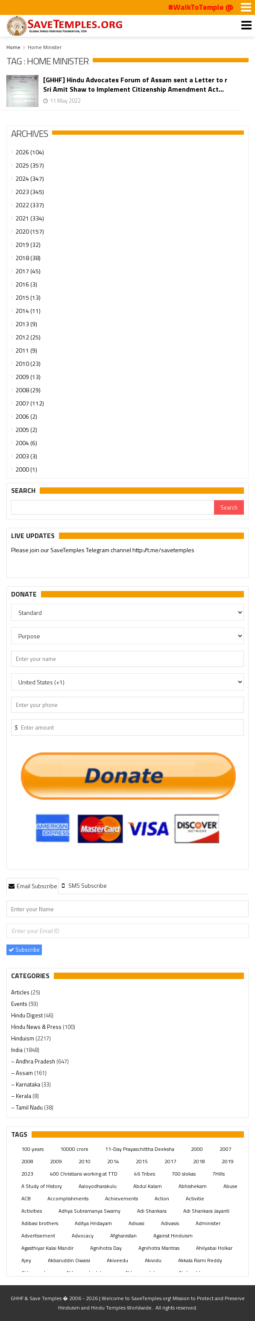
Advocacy (83, 1235)
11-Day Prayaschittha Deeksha (139, 1149)
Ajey (26, 1260)
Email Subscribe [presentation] (32, 885)
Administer (208, 1223)
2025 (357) (29, 165)
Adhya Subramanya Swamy (89, 1211)
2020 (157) (29, 231)
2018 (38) (28, 257)
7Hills (218, 1174)
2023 (27, 1174)
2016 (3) (26, 284)
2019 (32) (28, 244)
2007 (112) (29, 403)
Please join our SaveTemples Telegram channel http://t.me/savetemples (102, 550)
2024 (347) (29, 178)
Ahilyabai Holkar (214, 1248)
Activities (31, 1211)
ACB (26, 1198)
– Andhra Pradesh (33, 1061)
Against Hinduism (173, 1235)
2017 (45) (28, 271)
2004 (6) (26, 442)
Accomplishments (67, 1198)
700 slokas (184, 1174)
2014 (113, 1161)
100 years (32, 1149)
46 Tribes (144, 1174)
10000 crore (74, 1149)
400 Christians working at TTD (83, 1174)
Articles (21, 992)
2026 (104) (29, 152)
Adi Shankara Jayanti (206, 1211)
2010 (85, 1161)
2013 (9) (26, 323)
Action (162, 1198)
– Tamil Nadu (27, 1107)
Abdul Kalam (147, 1186)
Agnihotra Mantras (158, 1248)
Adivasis (170, 1223)
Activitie (195, 1198)
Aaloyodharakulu (98, 1186)
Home (13, 47)
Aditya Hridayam (93, 1223)
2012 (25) (28, 337)
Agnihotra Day (106, 1248)
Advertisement (38, 1235)
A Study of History (41, 1186)
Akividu (153, 1260)
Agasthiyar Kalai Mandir (47, 1248)
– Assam (22, 1073)
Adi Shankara (152, 1211)
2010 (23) (28, 363)
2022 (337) (29, 204)
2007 (226, 1149)
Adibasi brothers (39, 1223)
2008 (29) (28, 389)
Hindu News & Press (37, 1027)
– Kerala (21, 1096)
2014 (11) (28, 310)
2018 (199, 1161)
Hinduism (23, 1038)
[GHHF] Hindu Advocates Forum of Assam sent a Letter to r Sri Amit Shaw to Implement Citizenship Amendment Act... (135, 84)
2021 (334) (29, 218)
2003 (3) (26, 456)
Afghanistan (123, 1235)
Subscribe (24, 949)
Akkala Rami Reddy (200, 1260)
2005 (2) (26, 429)
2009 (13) (28, 376)
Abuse (230, 1186)
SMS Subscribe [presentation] (83, 885)
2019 (228, 1161)
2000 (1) (26, 469)
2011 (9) (26, 350)
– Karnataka (26, 1084)
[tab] (32, 885)
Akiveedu (117, 1260)
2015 (142, 1161)
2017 (170, 1161)
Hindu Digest (27, 1015)
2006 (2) (26, 416)
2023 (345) (29, 191)
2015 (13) (28, 297)
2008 (27, 1161)
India (17, 1050)
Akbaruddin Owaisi (69, 1260)
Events (20, 1003)
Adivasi (136, 1223)
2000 (197, 1149)
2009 (56, 1161)
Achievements (121, 1198)
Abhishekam (193, 1186)
